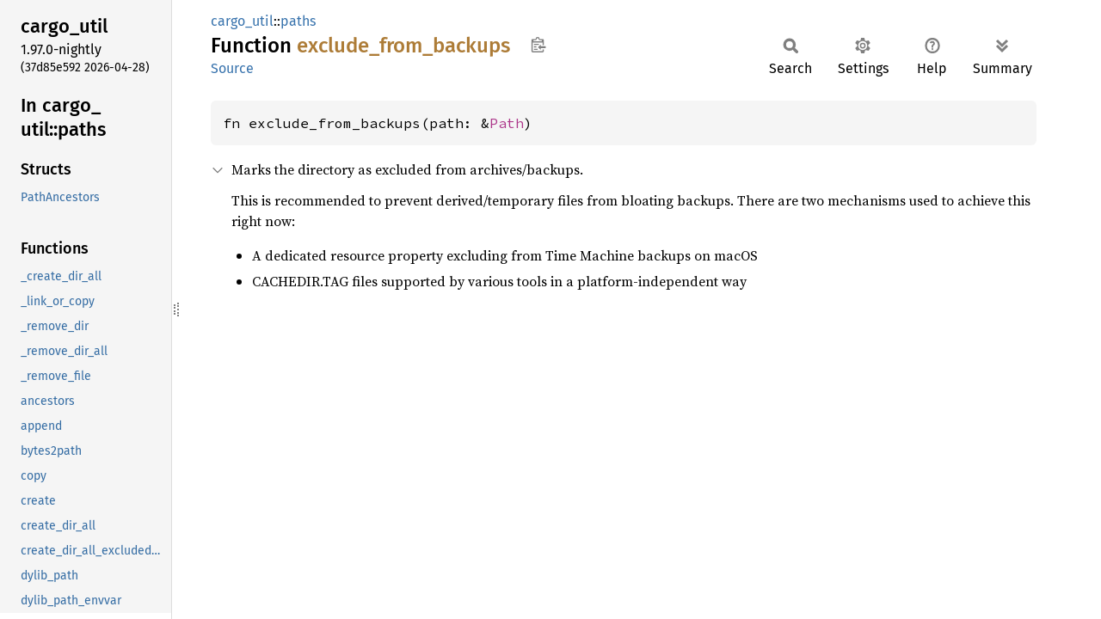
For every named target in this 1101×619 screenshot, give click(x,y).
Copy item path (538, 44)
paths (298, 21)
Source (232, 68)
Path (506, 123)
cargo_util (242, 21)
